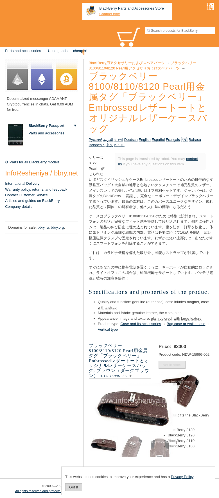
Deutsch (131, 140)
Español (158, 140)
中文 (109, 145)
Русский (95, 140)
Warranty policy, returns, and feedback (36, 189)
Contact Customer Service (26, 195)
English (145, 140)
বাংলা (118, 140)
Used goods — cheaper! (67, 51)
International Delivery (22, 183)
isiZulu (119, 145)
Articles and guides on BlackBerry (32, 201)
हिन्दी (184, 140)
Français (173, 140)
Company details (18, 206)
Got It (73, 487)
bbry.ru (43, 227)
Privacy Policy (182, 477)
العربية (108, 140)
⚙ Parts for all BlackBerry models (32, 162)
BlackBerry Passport (46, 125)
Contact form (109, 14)
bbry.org (57, 227)
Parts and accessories (23, 51)
